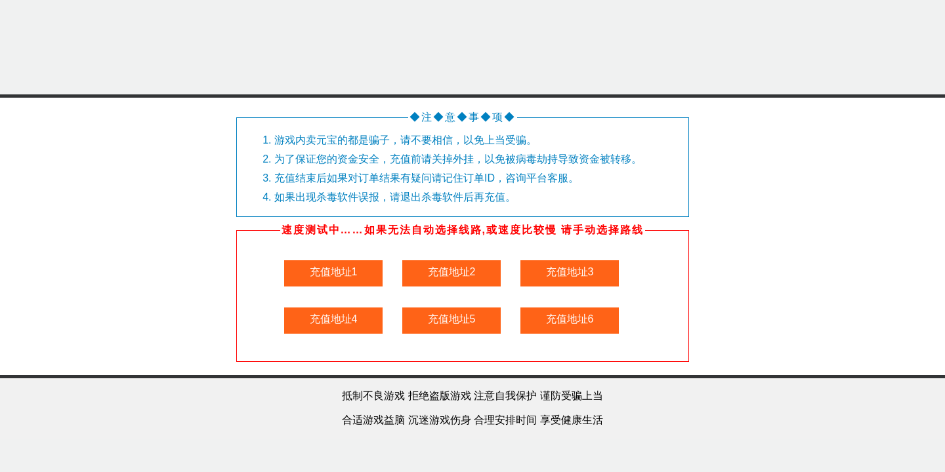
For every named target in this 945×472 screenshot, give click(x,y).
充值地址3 (570, 271)
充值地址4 (334, 318)
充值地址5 (452, 318)
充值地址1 (334, 271)
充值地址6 (570, 318)
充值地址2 (452, 271)
